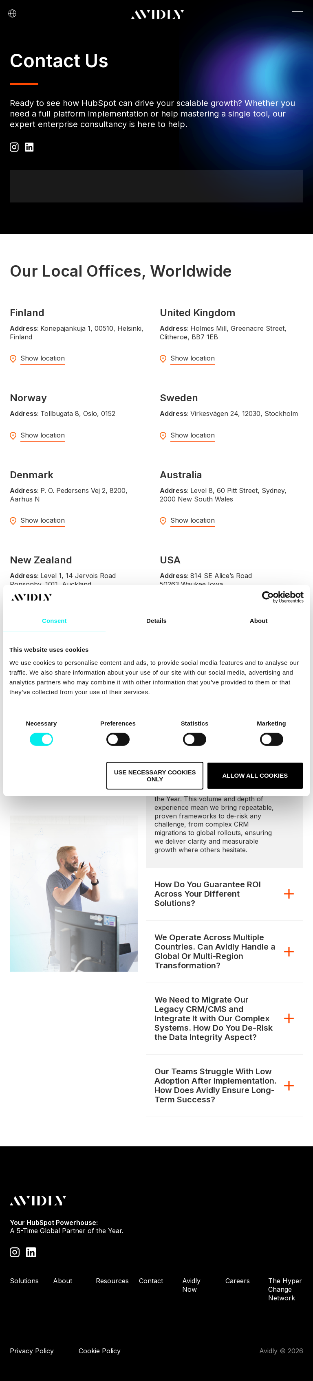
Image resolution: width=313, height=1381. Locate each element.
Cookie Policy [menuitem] (100, 1351)
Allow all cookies (255, 775)
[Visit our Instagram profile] (15, 1252)
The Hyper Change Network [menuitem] (285, 1289)
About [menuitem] (62, 1281)
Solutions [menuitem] (24, 1281)
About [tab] (259, 620)
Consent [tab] (54, 620)
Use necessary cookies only (155, 776)
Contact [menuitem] (151, 1281)
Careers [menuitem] (237, 1281)
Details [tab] (156, 620)
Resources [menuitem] (112, 1281)
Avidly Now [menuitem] (191, 1285)
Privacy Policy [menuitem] (32, 1351)
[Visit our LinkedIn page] (31, 1252)
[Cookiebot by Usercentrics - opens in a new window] (268, 597)
